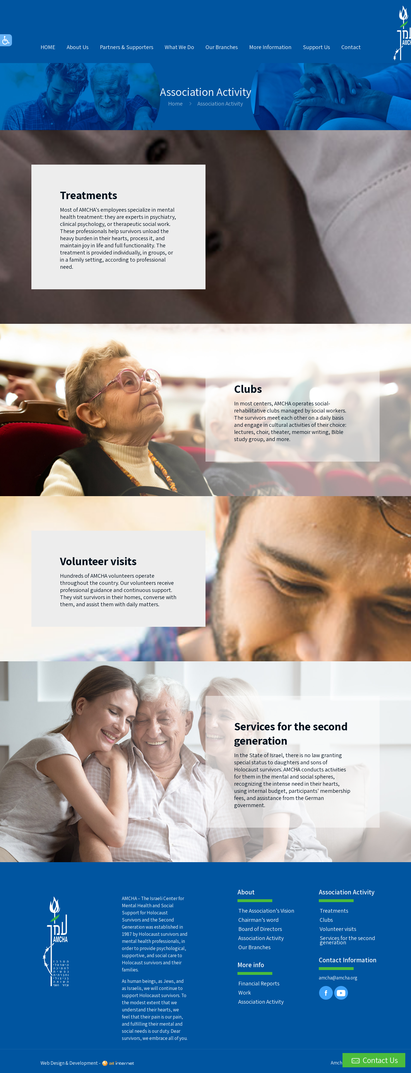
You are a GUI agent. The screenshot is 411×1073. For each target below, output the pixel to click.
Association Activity (261, 938)
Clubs (326, 920)
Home (175, 103)
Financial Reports (258, 983)
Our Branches (254, 947)
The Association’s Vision (266, 910)
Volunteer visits (338, 929)
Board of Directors (260, 929)
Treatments (334, 910)
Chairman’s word (258, 920)
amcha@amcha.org (338, 978)
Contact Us (374, 1060)
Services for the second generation (347, 940)
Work (244, 992)
